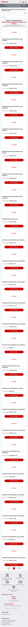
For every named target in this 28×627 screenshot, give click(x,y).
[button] (14, 32)
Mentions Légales (6, 623)
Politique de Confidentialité (8, 621)
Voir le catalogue (14, 47)
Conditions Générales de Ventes (9, 620)
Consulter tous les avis (14, 600)
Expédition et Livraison (7, 624)
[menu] (26, 2)
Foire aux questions (6, 614)
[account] (20, 2)
